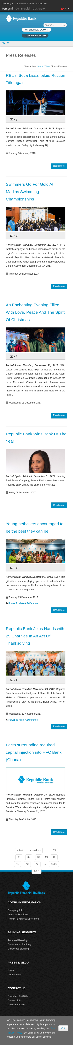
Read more (59, 166)
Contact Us (41, 3)
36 (19, 857)
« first (20, 850)
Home (40, 66)
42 (27, 864)
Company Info (8, 3)
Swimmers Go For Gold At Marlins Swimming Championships (29, 191)
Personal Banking (17, 940)
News (47, 66)
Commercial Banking (19, 944)
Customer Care (16, 1004)
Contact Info (14, 1000)
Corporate (39, 8)
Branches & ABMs (25, 3)
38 (38, 857)
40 (54, 857)
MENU (5, 42)
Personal (7, 8)
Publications (15, 974)
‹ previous (35, 850)
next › (54, 864)
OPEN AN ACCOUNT (36, 29)
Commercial (22, 8)
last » (36, 870)
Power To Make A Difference (23, 603)
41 (17, 864)
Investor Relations (18, 914)
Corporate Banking (18, 948)
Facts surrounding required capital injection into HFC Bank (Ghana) (34, 752)
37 (28, 857)
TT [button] (67, 8)
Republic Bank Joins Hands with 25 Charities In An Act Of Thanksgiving (35, 636)
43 (37, 864)
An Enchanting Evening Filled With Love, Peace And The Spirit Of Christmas (35, 312)
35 (54, 850)
